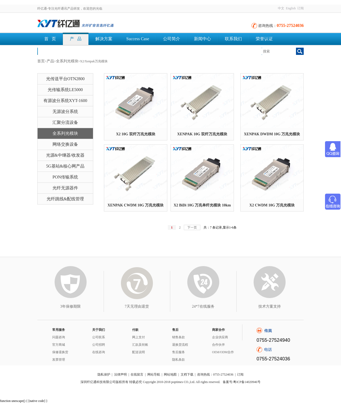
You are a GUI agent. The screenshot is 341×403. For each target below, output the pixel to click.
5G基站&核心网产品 (65, 166)
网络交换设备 (65, 144)
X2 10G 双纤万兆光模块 (135, 134)
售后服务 (178, 352)
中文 (281, 8)
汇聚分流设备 (65, 122)
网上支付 (138, 337)
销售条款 (178, 337)
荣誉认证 (264, 38)
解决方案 (103, 38)
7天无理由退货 (137, 306)
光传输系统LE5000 (65, 89)
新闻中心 (202, 38)
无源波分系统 (65, 111)
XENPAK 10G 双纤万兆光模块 (202, 134)
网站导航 (153, 374)
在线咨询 (98, 352)
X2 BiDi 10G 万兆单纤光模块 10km (202, 205)
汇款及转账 (140, 345)
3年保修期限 (70, 306)
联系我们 (233, 38)
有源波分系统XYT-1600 (65, 100)
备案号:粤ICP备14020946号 (242, 382)
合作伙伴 (218, 345)
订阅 (300, 8)
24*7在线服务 (203, 306)
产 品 (76, 38)
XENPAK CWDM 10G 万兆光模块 (136, 205)
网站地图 (170, 374)
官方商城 (58, 345)
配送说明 (138, 352)
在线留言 (137, 374)
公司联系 (98, 337)
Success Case (137, 38)
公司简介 (171, 38)
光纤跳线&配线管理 (65, 199)
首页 (41, 61)
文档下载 (52, 51)
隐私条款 (178, 359)
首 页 (50, 38)
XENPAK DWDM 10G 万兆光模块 (272, 134)
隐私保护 (104, 374)
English (291, 8)
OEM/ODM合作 (223, 352)
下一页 (192, 227)
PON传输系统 (65, 177)
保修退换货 (60, 352)
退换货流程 (180, 345)
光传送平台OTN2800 (65, 78)
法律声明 (120, 374)
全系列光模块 (67, 61)
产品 (50, 61)
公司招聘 (98, 345)
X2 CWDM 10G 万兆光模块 (272, 205)
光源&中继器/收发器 (65, 155)
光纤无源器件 (65, 188)
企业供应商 (220, 337)
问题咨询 (58, 337)
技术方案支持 (269, 306)
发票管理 (58, 359)
